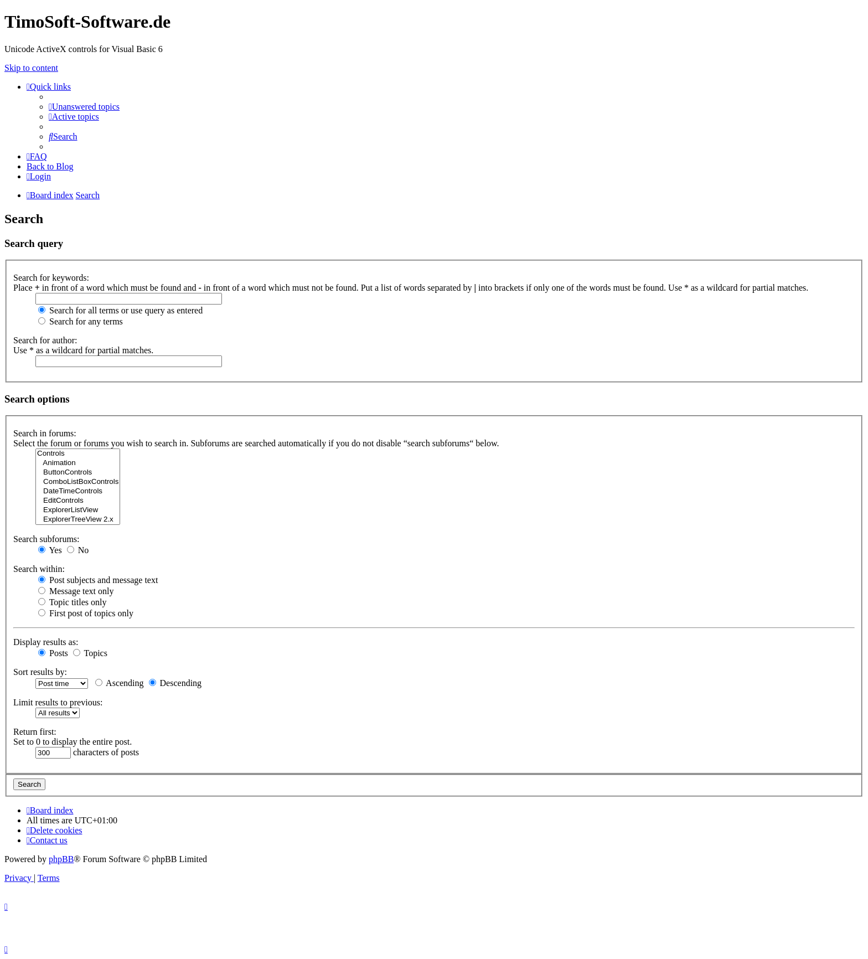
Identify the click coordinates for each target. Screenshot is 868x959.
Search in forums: (44, 433)
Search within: (39, 569)
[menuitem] (84, 106)
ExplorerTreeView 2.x (78, 519)
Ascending (119, 683)
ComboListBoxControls (78, 482)
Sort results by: (40, 672)
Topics (90, 653)
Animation (78, 463)
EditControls (78, 501)
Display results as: (45, 642)
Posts (53, 653)
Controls (78, 453)
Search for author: (45, 340)
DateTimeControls (78, 491)
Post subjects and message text (98, 580)
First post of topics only (85, 613)
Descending (175, 683)
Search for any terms (80, 321)
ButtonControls (78, 472)
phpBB (61, 859)
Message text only (75, 591)
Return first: (34, 731)
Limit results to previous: (57, 702)
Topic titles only (72, 602)
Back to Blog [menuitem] (50, 166)
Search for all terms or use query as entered (120, 310)
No (78, 550)
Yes (50, 550)
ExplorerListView (78, 510)
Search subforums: (46, 539)
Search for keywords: (51, 277)
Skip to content (31, 68)
